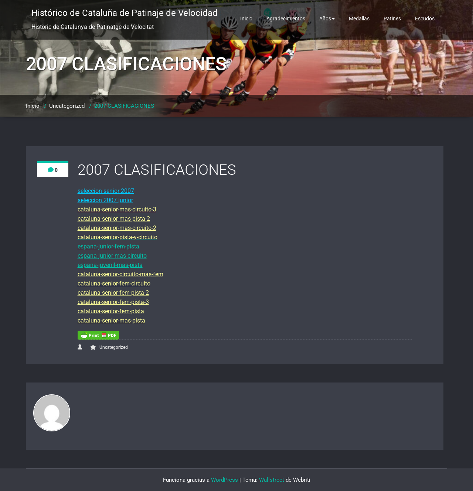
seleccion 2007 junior (105, 200)
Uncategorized (67, 106)
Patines (392, 18)
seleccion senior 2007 (106, 190)
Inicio (246, 18)
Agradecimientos (285, 18)
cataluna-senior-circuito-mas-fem (120, 274)
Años (327, 18)
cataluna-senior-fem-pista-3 (113, 301)
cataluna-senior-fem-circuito (114, 283)
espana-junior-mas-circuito (112, 255)
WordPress (224, 480)
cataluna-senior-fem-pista (111, 311)
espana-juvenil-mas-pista (110, 264)
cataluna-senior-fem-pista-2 (113, 292)
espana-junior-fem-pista (108, 246)
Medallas (359, 18)
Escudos (425, 18)
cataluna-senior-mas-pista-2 (114, 218)
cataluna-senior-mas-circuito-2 (117, 227)
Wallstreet (271, 480)
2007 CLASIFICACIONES (124, 106)
